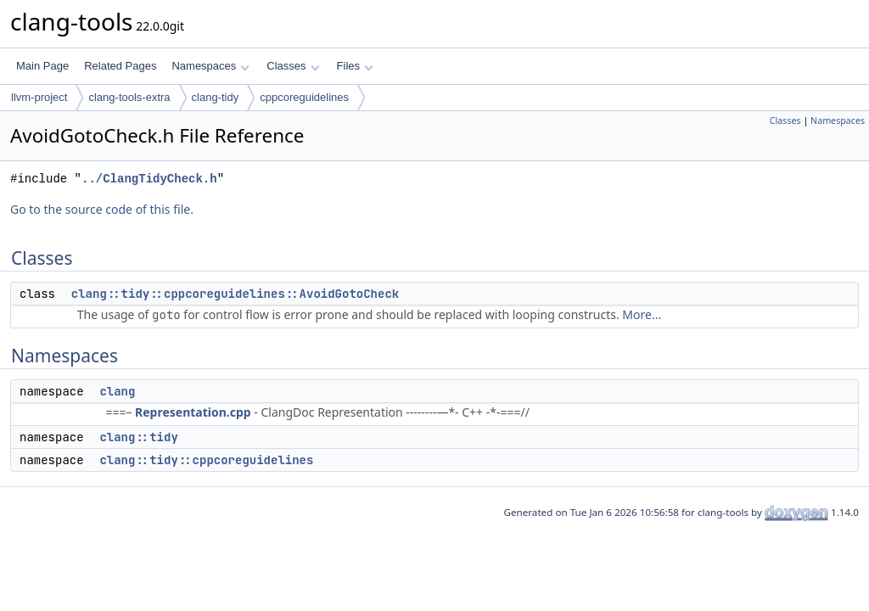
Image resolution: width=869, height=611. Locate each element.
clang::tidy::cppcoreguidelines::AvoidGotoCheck (235, 293)
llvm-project (39, 97)
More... (641, 314)
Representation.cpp (193, 412)
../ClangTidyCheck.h (149, 179)
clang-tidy (215, 97)
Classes (292, 65)
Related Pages (120, 65)
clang (117, 391)
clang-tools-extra (129, 97)
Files (355, 65)
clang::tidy (138, 437)
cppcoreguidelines (304, 97)
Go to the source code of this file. (101, 209)
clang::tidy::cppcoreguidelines (206, 460)
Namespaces (210, 65)
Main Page (42, 65)
